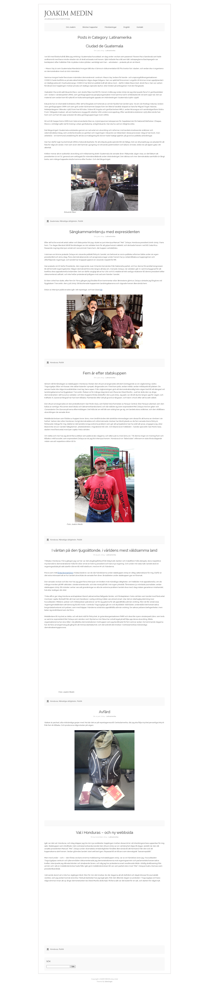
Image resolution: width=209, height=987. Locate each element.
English (127, 27)
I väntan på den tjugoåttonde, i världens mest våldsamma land (104, 550)
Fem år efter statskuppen (104, 373)
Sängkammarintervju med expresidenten (104, 232)
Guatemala (54, 221)
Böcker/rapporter (90, 27)
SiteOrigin (108, 981)
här (101, 290)
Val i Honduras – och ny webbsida (104, 832)
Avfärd (104, 712)
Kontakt (140, 27)
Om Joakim (71, 27)
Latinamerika (110, 50)
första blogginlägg (65, 573)
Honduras (54, 362)
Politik (80, 221)
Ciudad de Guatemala (104, 46)
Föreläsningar (110, 27)
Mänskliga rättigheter (68, 221)
